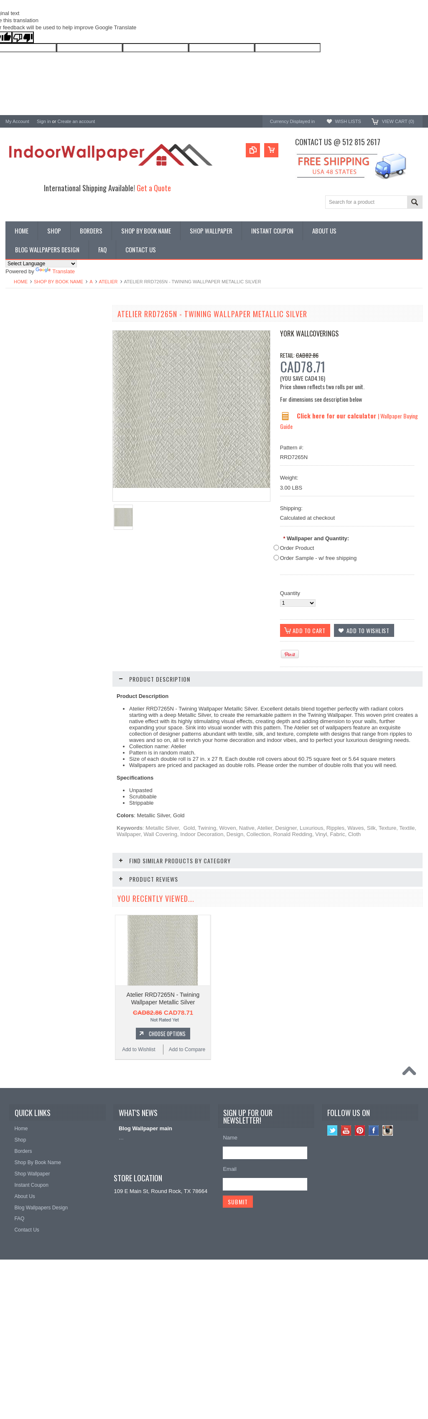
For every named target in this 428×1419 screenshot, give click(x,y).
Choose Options (59, 581)
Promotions (19, 347)
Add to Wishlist (30, 597)
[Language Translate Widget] (41, 263)
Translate (55, 271)
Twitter (332, 1250)
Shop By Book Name (58, 281)
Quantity (290, 593)
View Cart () (398, 121)
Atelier (108, 281)
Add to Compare (80, 597)
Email (230, 1289)
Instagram (387, 1250)
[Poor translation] (23, 37)
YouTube (346, 1250)
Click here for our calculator (337, 415)
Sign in (44, 121)
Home (21, 281)
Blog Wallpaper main (145, 1248)
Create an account (76, 121)
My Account (17, 121)
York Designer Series (30, 339)
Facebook (374, 1250)
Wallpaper (17, 333)
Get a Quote (154, 187)
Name (230, 1257)
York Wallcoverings (309, 333)
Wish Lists (348, 121)
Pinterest (360, 1250)
